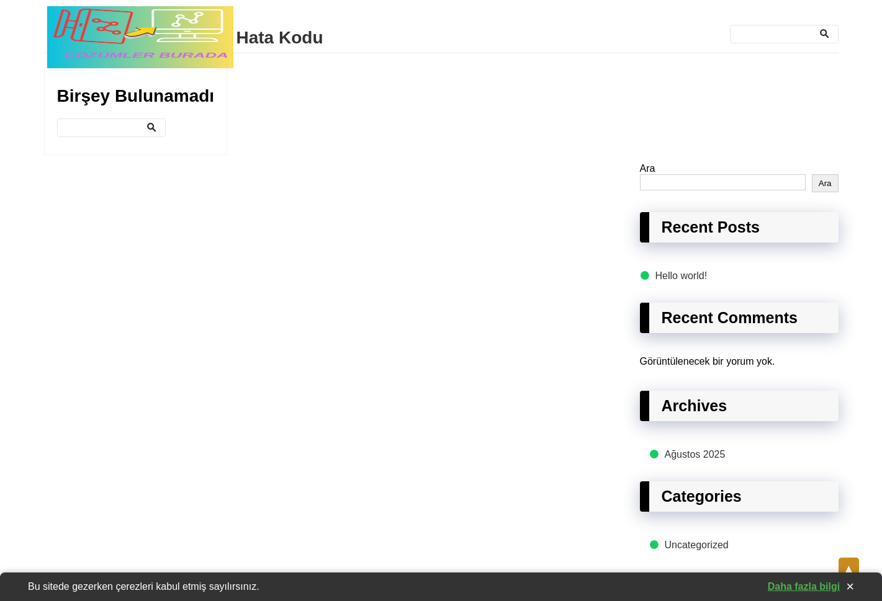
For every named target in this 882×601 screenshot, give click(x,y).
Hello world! (681, 275)
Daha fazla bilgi (804, 586)
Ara (647, 168)
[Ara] (784, 34)
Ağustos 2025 (695, 454)
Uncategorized (697, 545)
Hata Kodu (279, 37)
